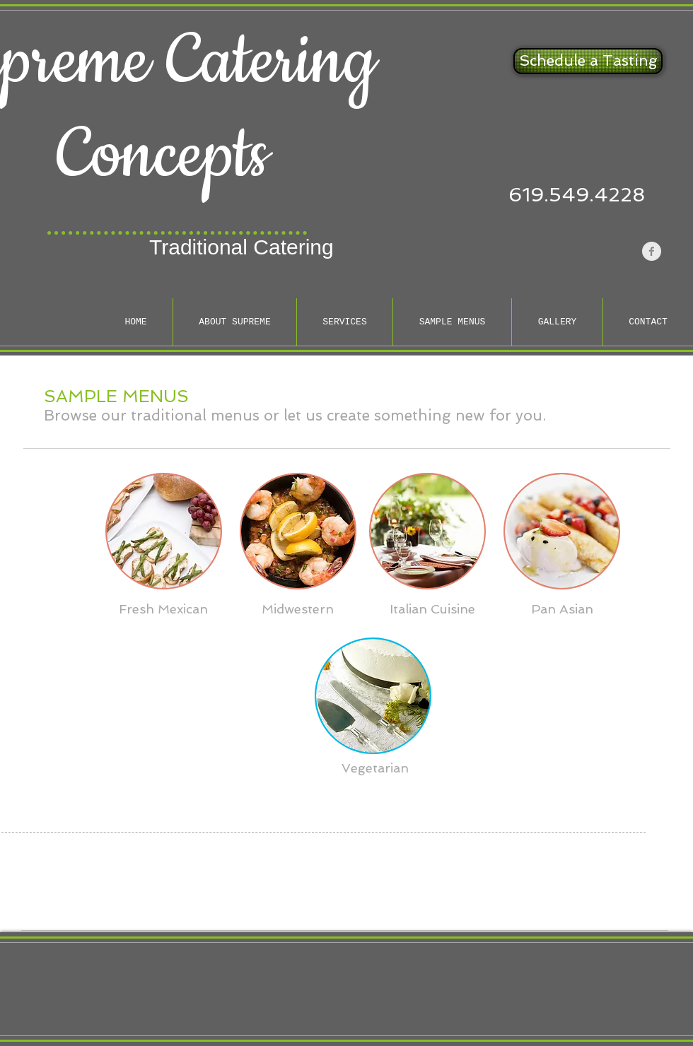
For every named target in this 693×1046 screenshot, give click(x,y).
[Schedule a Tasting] (588, 61)
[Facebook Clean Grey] (651, 251)
